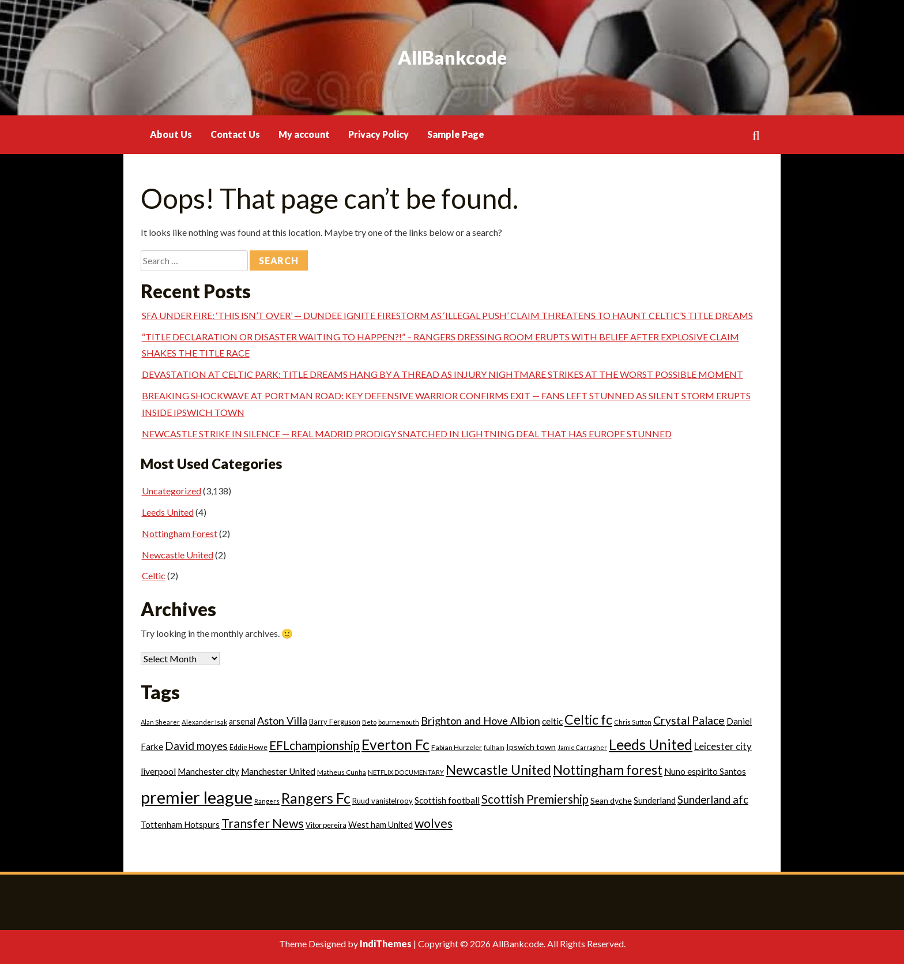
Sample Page (455, 134)
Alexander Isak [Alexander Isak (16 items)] (204, 722)
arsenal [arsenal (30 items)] (242, 721)
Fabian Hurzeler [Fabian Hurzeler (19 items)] (456, 747)
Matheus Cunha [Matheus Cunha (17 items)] (341, 772)
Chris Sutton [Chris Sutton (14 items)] (632, 722)
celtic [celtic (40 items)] (552, 721)
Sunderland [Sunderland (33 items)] (655, 800)
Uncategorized (171, 490)
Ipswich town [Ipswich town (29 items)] (531, 747)
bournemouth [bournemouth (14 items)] (398, 722)
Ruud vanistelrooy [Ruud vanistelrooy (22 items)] (382, 800)
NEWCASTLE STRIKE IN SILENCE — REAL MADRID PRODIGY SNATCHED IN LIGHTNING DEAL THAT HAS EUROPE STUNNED (407, 433)
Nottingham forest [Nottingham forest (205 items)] (607, 770)
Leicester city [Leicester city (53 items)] (723, 746)
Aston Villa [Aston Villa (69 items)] (282, 720)
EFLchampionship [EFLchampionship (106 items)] (314, 745)
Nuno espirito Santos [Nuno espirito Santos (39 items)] (705, 771)
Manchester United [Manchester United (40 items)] (278, 771)
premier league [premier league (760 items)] (197, 797)
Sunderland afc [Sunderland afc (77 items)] (712, 799)
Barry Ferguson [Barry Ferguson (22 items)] (334, 721)
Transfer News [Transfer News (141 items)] (262, 823)
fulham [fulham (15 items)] (494, 747)
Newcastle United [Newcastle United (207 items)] (498, 770)
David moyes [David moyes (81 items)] (196, 745)
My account (304, 134)
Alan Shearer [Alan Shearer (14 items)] (160, 722)
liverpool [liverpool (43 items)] (158, 771)
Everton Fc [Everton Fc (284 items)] (395, 744)
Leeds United (168, 512)
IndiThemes (386, 943)
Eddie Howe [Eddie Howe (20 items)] (248, 747)
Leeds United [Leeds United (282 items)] (650, 744)
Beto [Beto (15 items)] (369, 722)
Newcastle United (177, 554)
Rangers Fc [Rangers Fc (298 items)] (316, 798)
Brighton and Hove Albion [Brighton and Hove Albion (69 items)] (480, 720)
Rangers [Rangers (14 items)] (267, 801)
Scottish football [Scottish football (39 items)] (447, 800)
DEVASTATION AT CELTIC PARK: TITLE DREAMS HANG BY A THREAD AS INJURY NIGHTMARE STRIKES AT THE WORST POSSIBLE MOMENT (442, 374)
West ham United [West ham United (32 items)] (380, 825)
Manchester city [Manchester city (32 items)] (208, 772)
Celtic (153, 575)
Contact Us (235, 134)
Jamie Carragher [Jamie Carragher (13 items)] (582, 747)
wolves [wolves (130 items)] (434, 823)
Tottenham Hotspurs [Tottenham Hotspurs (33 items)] (180, 824)
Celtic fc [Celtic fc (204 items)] (588, 719)
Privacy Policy (378, 134)
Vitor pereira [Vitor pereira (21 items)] (326, 825)
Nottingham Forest (179, 533)
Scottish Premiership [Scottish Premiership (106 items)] (535, 799)
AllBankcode (452, 57)
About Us (171, 134)
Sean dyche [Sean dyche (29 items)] (611, 800)
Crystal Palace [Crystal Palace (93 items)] (689, 720)
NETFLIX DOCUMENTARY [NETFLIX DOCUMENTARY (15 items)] (406, 772)
